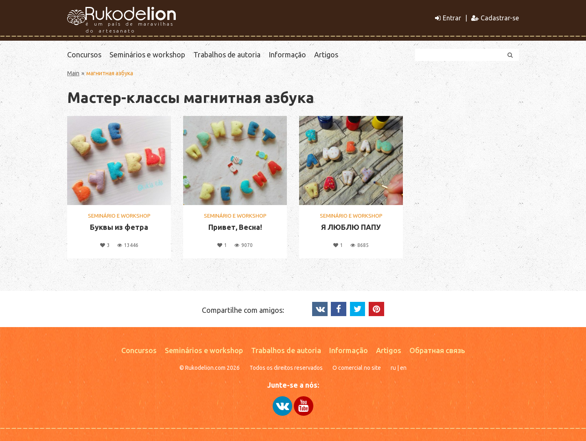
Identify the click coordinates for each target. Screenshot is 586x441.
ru (393, 368)
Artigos (326, 54)
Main (73, 73)
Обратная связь (437, 350)
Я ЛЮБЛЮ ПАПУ (351, 227)
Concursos (84, 54)
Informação (287, 54)
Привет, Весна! (235, 227)
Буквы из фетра (119, 227)
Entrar (448, 18)
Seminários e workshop (147, 54)
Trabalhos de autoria (226, 54)
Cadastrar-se (495, 18)
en (403, 368)
